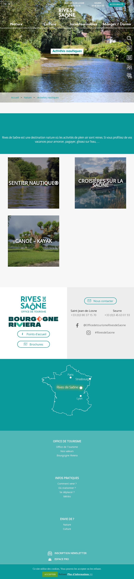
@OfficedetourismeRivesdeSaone (100, 325)
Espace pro (58, 559)
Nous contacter (100, 301)
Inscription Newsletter (67, 553)
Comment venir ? (67, 483)
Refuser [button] (63, 574)
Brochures (33, 344)
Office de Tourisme (67, 446)
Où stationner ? (67, 487)
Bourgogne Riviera (67, 455)
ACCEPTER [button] (50, 574)
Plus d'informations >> (80, 574)
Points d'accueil (33, 334)
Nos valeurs (67, 451)
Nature (67, 524)
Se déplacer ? (67, 492)
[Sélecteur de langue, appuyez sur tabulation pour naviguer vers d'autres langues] (7, 4)
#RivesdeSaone (100, 332)
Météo (67, 496)
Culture (67, 528)
